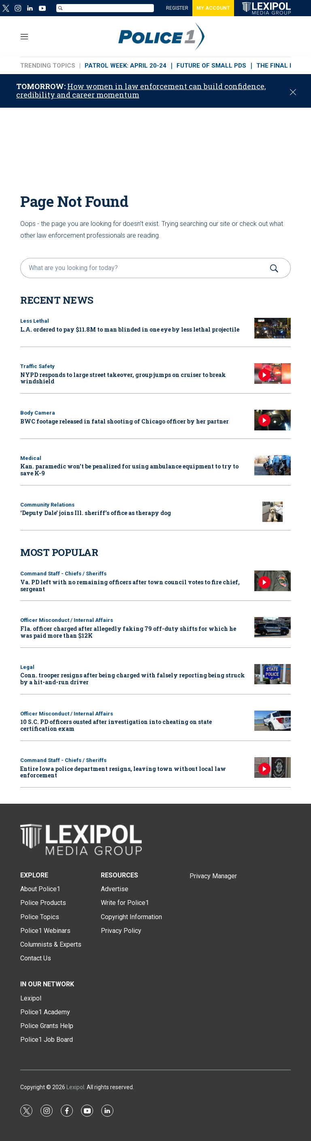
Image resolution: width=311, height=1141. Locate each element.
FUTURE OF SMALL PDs (211, 65)
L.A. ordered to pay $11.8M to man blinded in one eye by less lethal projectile (129, 329)
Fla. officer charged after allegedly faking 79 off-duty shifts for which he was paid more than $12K (128, 632)
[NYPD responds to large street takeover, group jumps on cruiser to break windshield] (272, 373)
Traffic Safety (37, 366)
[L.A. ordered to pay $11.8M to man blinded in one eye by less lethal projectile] (272, 328)
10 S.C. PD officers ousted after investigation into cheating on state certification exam (116, 725)
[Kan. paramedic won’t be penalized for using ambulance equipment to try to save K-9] (272, 465)
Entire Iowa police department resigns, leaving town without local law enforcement (123, 772)
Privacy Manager (213, 876)
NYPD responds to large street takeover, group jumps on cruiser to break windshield (123, 378)
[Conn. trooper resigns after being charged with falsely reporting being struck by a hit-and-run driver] (272, 674)
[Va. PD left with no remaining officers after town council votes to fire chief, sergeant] (272, 580)
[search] (144, 268)
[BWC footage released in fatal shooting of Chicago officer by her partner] (272, 420)
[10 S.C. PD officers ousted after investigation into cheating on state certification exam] (272, 721)
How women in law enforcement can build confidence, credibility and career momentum (141, 90)
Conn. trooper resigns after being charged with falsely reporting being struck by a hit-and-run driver (132, 678)
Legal (27, 667)
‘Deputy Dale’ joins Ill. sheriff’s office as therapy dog (95, 513)
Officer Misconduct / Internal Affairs (66, 620)
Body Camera (37, 413)
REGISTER (177, 8)
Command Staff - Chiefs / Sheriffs (63, 573)
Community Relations (47, 505)
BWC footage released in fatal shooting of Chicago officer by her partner (124, 421)
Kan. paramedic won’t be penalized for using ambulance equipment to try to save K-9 (129, 469)
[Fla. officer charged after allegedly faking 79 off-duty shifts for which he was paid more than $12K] (272, 627)
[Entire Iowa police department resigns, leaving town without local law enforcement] (272, 767)
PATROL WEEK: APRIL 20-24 (125, 65)
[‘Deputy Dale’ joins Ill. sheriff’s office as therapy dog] (272, 512)
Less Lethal (34, 321)
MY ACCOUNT (213, 8)
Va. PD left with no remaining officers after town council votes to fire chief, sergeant (130, 585)
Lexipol (75, 1087)
